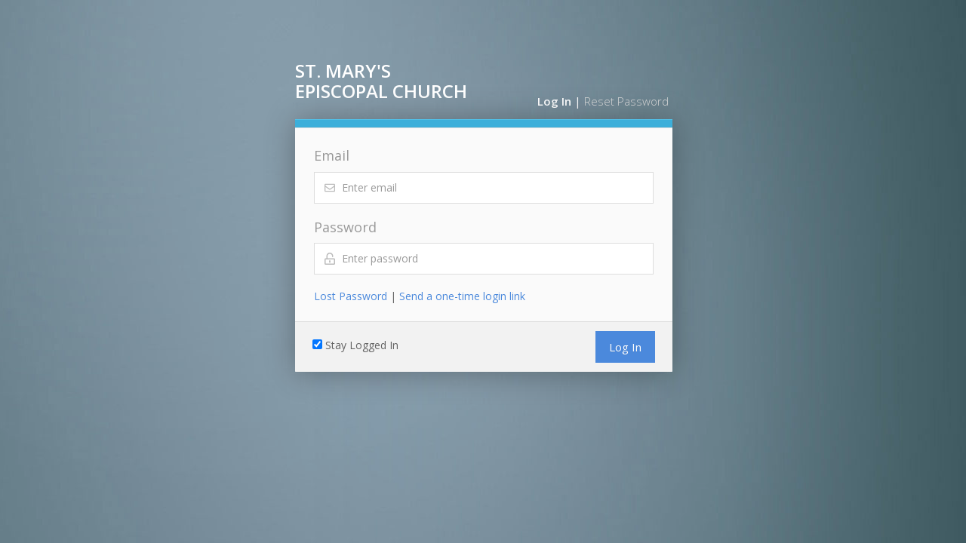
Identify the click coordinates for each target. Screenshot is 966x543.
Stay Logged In (361, 345)
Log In (554, 101)
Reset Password (626, 101)
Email (331, 155)
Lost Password (350, 296)
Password (345, 227)
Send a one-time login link (462, 296)
